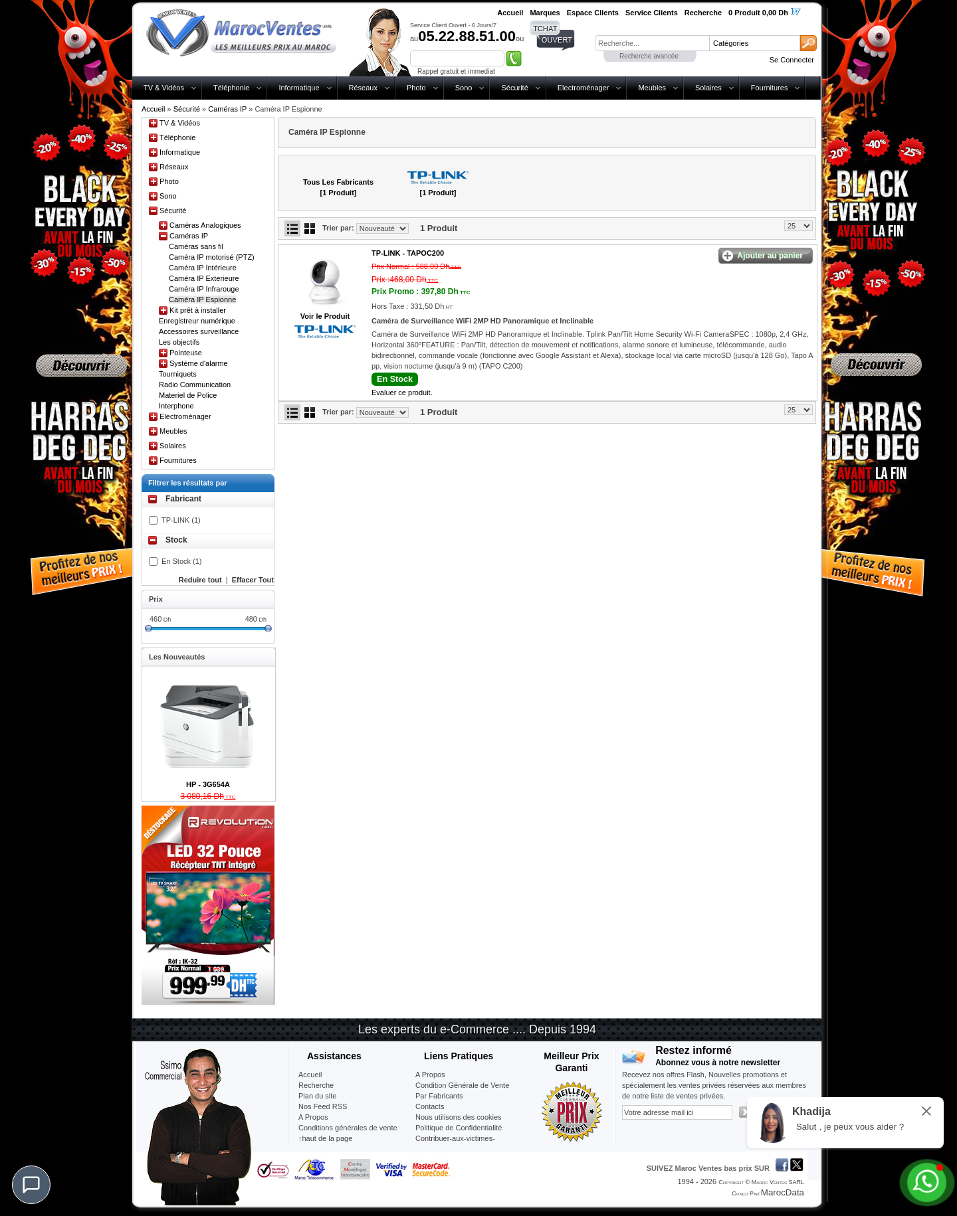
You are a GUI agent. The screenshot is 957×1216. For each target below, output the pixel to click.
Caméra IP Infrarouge (204, 289)
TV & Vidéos (164, 88)
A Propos (430, 1075)
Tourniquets (178, 374)
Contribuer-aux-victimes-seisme (455, 1143)
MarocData (782, 1192)
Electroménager (583, 88)
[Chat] (31, 1185)
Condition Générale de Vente (462, 1085)
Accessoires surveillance (199, 331)
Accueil (153, 109)
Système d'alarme (198, 363)
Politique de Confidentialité (458, 1128)
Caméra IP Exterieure (204, 278)
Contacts (429, 1106)
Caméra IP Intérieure (203, 268)
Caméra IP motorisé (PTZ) (212, 257)
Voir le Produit (325, 316)
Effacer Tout (253, 580)
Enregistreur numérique (197, 321)
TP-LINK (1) (181, 520)
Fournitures (769, 88)
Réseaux (363, 88)
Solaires (708, 88)
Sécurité (514, 88)
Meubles (652, 88)
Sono (464, 88)
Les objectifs (179, 342)
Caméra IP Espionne (202, 300)
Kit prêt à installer (197, 310)
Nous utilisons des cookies (458, 1117)
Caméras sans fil (196, 246)
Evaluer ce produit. (402, 392)
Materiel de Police (188, 395)
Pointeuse (185, 353)
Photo (416, 88)
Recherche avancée (649, 56)
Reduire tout (200, 580)
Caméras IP (227, 109)
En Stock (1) (181, 561)
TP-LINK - (408, 253)
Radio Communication (195, 385)
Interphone (176, 406)
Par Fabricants (439, 1096)
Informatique (298, 88)
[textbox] (652, 43)
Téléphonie (231, 88)
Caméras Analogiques (205, 225)
